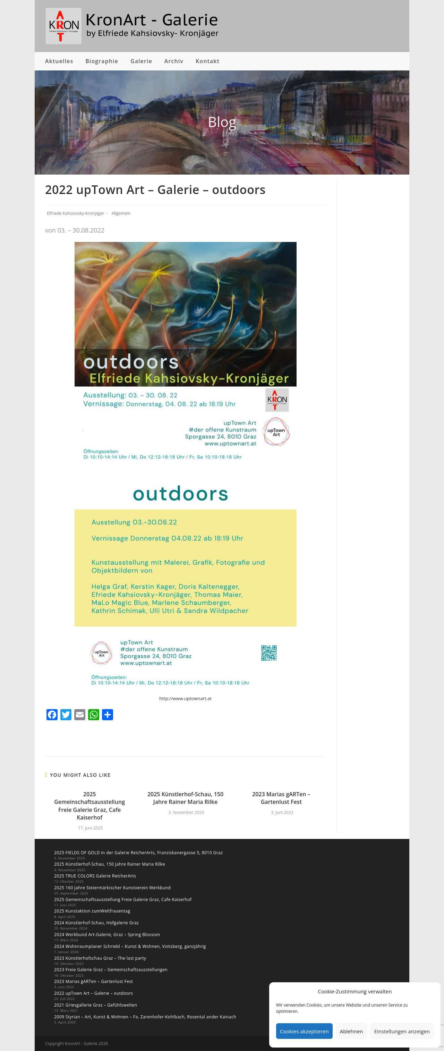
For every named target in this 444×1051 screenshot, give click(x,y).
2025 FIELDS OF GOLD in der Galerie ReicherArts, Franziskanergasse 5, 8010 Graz (137, 853)
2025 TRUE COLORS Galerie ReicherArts (94, 876)
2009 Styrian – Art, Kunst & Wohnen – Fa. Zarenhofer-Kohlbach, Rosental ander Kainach (144, 1016)
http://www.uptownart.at (185, 698)
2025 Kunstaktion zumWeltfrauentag (92, 911)
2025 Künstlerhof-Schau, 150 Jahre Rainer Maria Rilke (185, 798)
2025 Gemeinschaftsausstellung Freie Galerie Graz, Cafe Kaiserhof (89, 805)
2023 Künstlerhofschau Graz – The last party (99, 957)
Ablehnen (351, 1031)
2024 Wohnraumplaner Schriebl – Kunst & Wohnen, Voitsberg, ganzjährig (129, 946)
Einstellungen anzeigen (402, 1031)
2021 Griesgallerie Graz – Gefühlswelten (95, 1004)
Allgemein (120, 213)
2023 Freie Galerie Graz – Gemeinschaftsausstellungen (110, 969)
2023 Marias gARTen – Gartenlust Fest (281, 798)
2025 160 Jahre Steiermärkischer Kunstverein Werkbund (112, 887)
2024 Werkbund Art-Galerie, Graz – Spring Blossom (106, 934)
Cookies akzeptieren (304, 1031)
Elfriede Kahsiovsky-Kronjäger (75, 213)
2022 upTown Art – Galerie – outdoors (93, 992)
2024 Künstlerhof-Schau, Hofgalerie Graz (96, 922)
